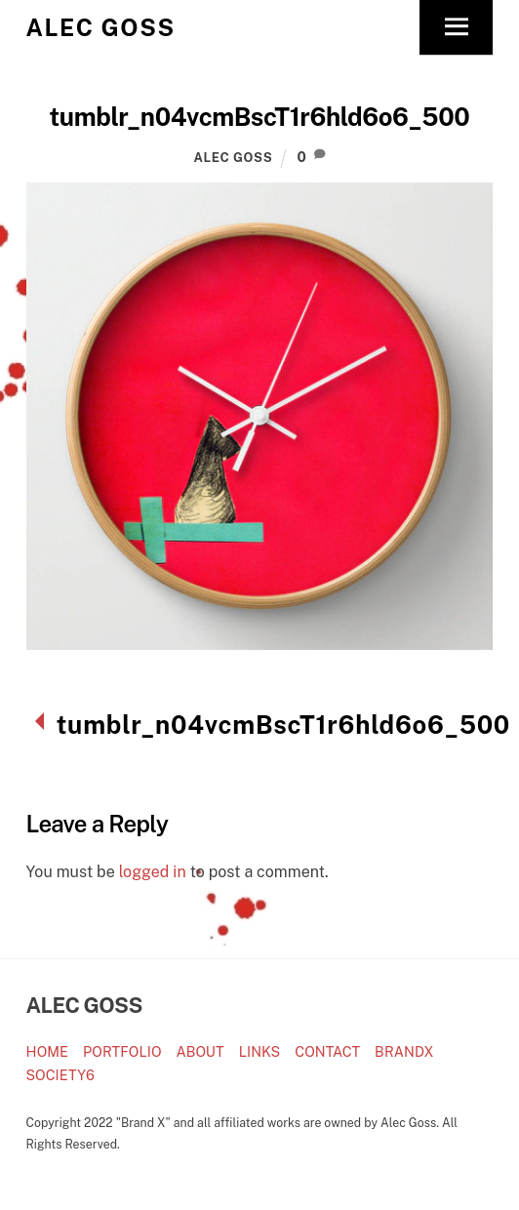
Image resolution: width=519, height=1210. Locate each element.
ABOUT (200, 1051)
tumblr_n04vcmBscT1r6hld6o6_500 (260, 117)
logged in (152, 872)
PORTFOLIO (122, 1051)
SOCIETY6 (60, 1075)
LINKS (260, 1051)
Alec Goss (233, 157)
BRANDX (404, 1051)
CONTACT (327, 1051)
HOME (47, 1051)
